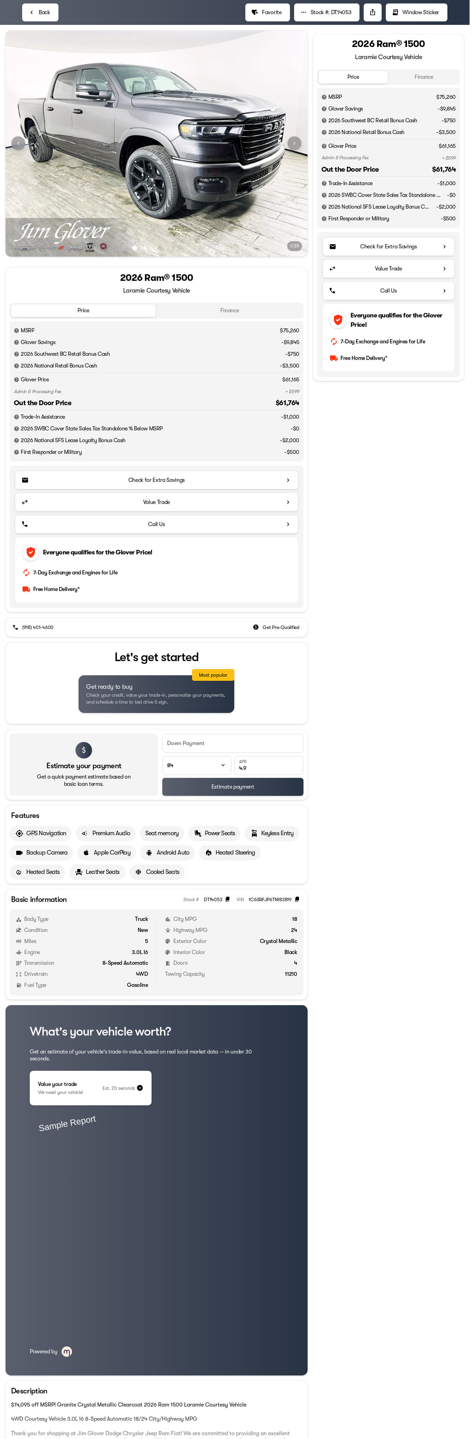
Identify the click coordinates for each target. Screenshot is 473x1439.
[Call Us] (388, 322)
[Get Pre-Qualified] (276, 306)
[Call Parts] (424, 5)
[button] (28, 178)
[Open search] (378, 23)
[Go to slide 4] (166, 282)
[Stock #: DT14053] (327, 47)
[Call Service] (394, 5)
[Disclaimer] (22, 1399)
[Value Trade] (388, 299)
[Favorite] (267, 47)
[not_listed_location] (453, 21)
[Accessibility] (18, 5)
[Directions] (453, 5)
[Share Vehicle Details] (373, 47)
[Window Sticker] (416, 47)
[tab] (353, 108)
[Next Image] (294, 177)
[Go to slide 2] (145, 282)
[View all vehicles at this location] (156, 1378)
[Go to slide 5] (176, 282)
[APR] (268, 444)
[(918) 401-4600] (33, 306)
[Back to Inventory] (40, 47)
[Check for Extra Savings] (388, 277)
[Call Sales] (362, 5)
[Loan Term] (196, 444)
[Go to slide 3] (155, 282)
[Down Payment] (232, 422)
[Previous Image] (18, 177)
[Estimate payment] (232, 466)
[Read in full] (156, 914)
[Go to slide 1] (134, 282)
